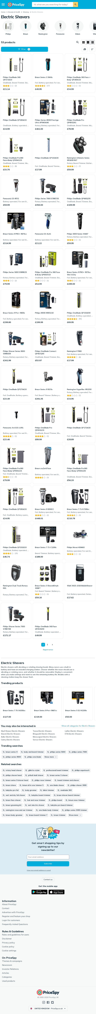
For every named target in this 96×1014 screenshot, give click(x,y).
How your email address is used (39, 870)
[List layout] (88, 42)
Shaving (26, 12)
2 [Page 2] (47, 644)
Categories (7, 977)
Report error (48, 650)
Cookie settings (9, 950)
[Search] (75, 4)
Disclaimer (7, 938)
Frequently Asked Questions (15, 924)
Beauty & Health (14, 12)
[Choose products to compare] (85, 49)
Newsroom (7, 965)
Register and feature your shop (16, 916)
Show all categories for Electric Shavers (78, 726)
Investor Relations (10, 969)
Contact (5, 908)
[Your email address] (48, 857)
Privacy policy (8, 942)
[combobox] (52, 4)
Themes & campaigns (12, 961)
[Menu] (3, 4)
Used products (8, 981)
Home (3, 12)
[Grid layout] (83, 42)
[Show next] (52, 645)
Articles (5, 973)
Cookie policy (8, 946)
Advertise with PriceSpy (13, 912)
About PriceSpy (9, 904)
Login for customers (11, 920)
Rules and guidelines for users (15, 934)
